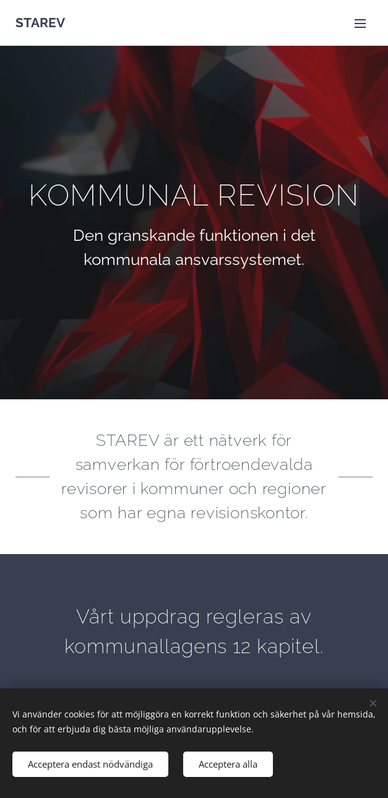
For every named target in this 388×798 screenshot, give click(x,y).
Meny (360, 23)
